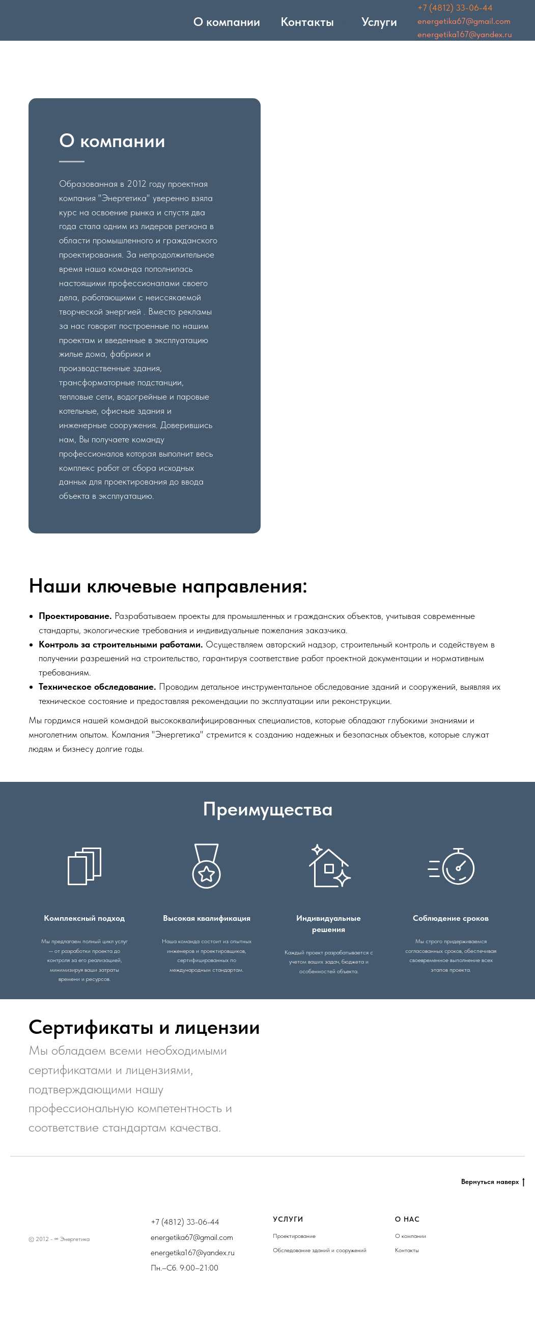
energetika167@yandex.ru (464, 34)
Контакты (407, 1250)
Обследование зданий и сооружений (320, 1250)
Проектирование (294, 1235)
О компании (410, 1235)
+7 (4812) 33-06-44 (455, 8)
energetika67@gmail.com (464, 21)
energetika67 (172, 1237)
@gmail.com (213, 1237)
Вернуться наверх (493, 1182)
